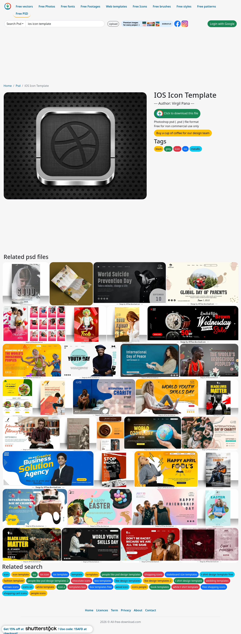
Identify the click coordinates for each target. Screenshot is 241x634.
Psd (18, 86)
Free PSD (22, 14)
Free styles (184, 6)
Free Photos (46, 6)
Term (114, 610)
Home (8, 86)
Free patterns (206, 6)
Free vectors (24, 6)
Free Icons (140, 6)
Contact (150, 610)
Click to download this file (177, 113)
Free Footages (90, 6)
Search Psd (14, 24)
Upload (113, 24)
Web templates (116, 6)
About (138, 610)
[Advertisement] (120, 57)
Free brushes (162, 6)
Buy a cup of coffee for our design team (182, 133)
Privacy (126, 610)
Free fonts (68, 6)
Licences (102, 610)
